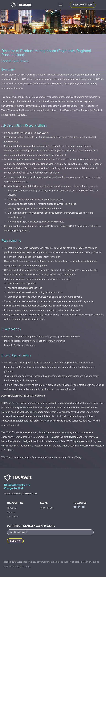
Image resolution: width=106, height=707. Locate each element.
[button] (60, 5)
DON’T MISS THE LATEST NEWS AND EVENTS (31, 525)
